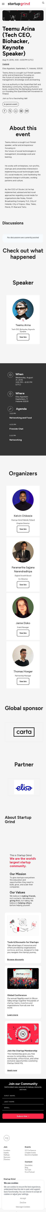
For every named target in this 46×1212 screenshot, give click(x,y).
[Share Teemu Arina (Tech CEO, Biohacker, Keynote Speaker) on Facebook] (4, 111)
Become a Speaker (31, 1155)
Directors (7, 1159)
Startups (6, 1155)
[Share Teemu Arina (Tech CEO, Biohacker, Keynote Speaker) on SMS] (27, 111)
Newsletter (28, 1165)
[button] (43, 3)
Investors (7, 1150)
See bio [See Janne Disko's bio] (23, 633)
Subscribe (22, 1116)
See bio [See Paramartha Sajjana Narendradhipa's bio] (23, 584)
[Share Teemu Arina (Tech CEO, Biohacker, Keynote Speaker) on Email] (21, 111)
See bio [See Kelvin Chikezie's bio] (23, 529)
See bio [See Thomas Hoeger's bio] (23, 681)
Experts (6, 1153)
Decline (23, 1202)
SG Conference (30, 1150)
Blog (26, 1167)
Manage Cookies (23, 1206)
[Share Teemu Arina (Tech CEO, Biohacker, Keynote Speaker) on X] (10, 111)
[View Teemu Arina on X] (23, 320)
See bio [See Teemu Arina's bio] (23, 337)
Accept (23, 1198)
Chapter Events (30, 1153)
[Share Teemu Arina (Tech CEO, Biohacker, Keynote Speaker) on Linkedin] (16, 111)
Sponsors (7, 1157)
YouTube (28, 1170)
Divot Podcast (29, 1172)
